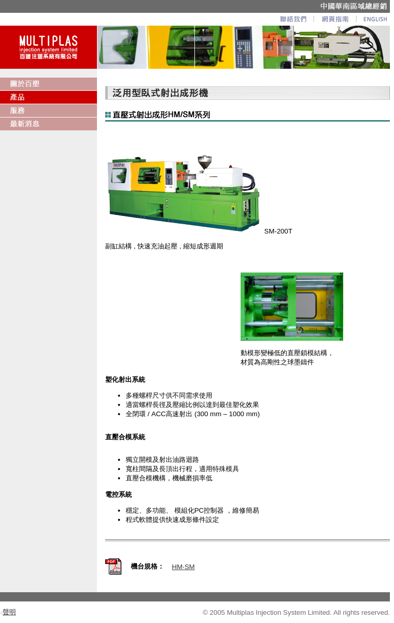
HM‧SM (183, 567)
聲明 (9, 612)
